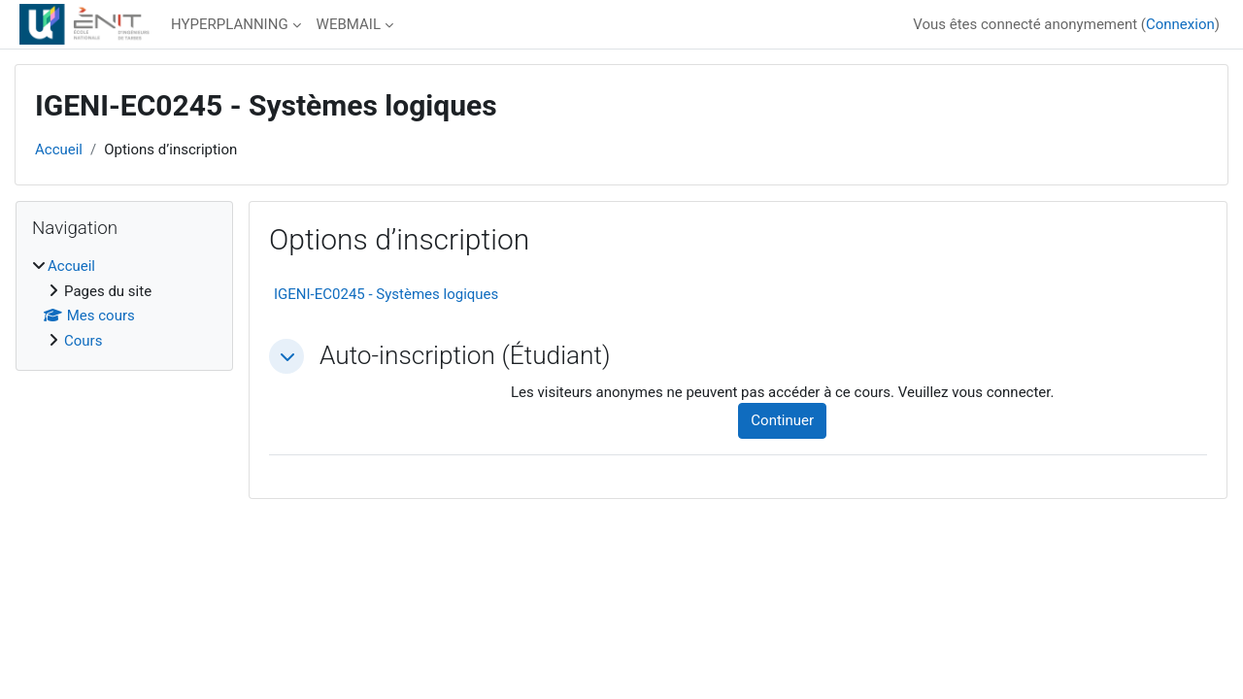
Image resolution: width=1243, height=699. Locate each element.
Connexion (1180, 24)
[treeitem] (124, 303)
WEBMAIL (349, 24)
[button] (286, 356)
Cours (83, 341)
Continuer (782, 420)
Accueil (59, 149)
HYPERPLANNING (229, 24)
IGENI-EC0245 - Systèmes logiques (386, 294)
